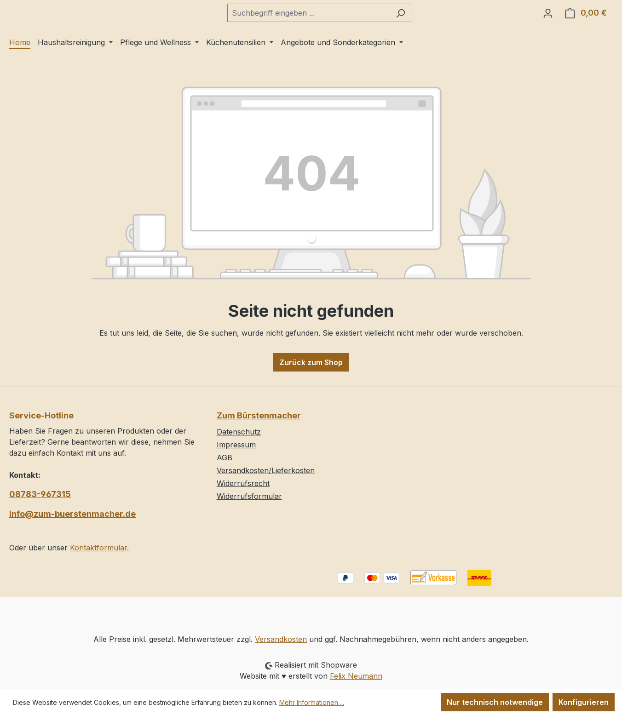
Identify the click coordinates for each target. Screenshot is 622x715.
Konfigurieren (584, 702)
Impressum (236, 444)
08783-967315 (40, 494)
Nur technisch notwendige (495, 702)
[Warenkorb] (586, 16)
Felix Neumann (356, 676)
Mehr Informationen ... (311, 702)
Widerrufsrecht (243, 483)
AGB (224, 457)
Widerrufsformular (249, 496)
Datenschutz (239, 431)
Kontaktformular (98, 547)
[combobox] (331, 16)
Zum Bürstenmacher (259, 415)
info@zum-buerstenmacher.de (72, 514)
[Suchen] (423, 16)
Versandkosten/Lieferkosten (266, 470)
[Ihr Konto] (548, 16)
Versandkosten (281, 639)
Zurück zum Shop (311, 368)
